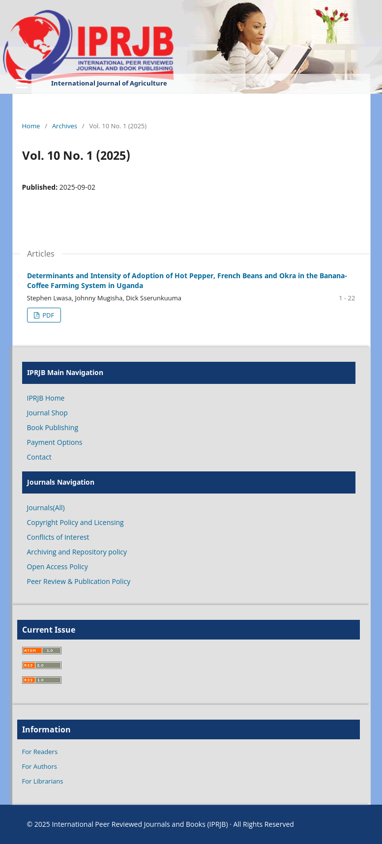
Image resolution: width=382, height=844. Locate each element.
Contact (39, 457)
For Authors (39, 766)
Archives (64, 125)
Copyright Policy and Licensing (75, 522)
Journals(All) (46, 507)
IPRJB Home (46, 398)
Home (31, 125)
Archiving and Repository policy (77, 551)
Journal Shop (47, 412)
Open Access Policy (57, 566)
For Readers (40, 751)
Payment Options (55, 442)
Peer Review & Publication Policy (79, 581)
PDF (47, 315)
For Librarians (42, 781)
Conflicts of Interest (58, 537)
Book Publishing (53, 427)
